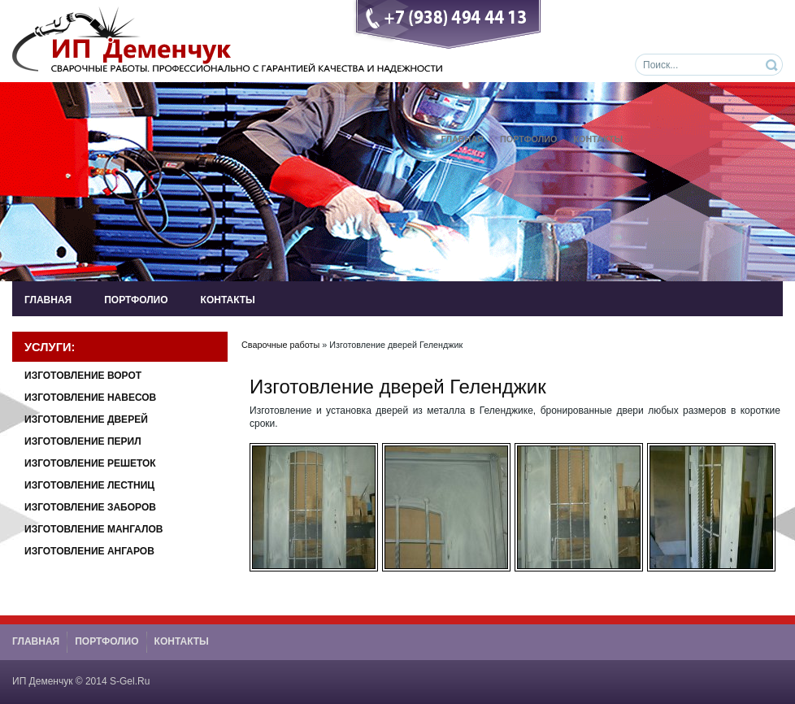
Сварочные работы (280, 345)
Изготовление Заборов (90, 507)
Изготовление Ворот (82, 375)
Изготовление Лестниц (89, 485)
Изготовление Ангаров (89, 551)
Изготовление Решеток (90, 463)
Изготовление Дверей (86, 419)
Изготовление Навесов (90, 397)
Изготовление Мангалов (93, 529)
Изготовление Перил (82, 441)
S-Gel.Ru (130, 681)
